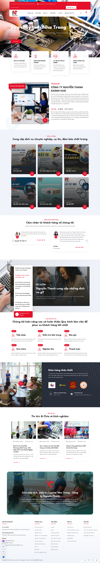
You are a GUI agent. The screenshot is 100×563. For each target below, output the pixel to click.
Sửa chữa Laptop (38, 541)
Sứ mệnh (60, 109)
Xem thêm (16, 41)
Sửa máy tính (17, 171)
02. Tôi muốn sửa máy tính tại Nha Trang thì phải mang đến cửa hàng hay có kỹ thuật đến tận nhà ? (22, 285)
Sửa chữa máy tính (39, 527)
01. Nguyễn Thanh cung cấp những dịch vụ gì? (22, 276)
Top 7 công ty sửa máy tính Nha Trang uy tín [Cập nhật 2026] (49, 447)
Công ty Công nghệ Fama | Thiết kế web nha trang (76, 447)
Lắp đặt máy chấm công (20, 204)
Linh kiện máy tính (55, 532)
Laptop (52, 527)
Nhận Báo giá (71, 7)
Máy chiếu (37, 549)
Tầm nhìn (53, 109)
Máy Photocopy (54, 549)
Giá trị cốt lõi (69, 109)
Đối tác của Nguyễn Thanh (40, 552)
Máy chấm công (54, 543)
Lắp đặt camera (71, 171)
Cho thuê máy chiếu (46, 204)
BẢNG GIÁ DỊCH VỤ (69, 13)
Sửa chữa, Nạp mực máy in (48, 171)
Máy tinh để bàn (54, 546)
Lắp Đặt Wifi (70, 204)
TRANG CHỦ (30, 13)
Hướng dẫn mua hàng (88, 535)
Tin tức (36, 546)
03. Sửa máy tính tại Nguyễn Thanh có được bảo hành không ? (23, 295)
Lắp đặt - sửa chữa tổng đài (41, 535)
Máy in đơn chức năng (56, 538)
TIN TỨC (60, 13)
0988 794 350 (15, 7)
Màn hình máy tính (55, 535)
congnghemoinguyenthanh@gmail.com (47, 3)
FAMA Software (38, 560)
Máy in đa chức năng (55, 541)
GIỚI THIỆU (38, 13)
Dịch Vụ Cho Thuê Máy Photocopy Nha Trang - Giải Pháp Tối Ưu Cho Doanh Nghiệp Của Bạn (23, 448)
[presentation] (13, 241)
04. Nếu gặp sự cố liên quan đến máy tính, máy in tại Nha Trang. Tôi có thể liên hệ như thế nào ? (22, 305)
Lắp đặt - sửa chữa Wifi (40, 538)
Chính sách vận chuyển (89, 532)
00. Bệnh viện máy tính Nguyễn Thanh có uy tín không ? (23, 269)
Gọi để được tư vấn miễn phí (22, 314)
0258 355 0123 (10, 540)
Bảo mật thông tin (88, 527)
